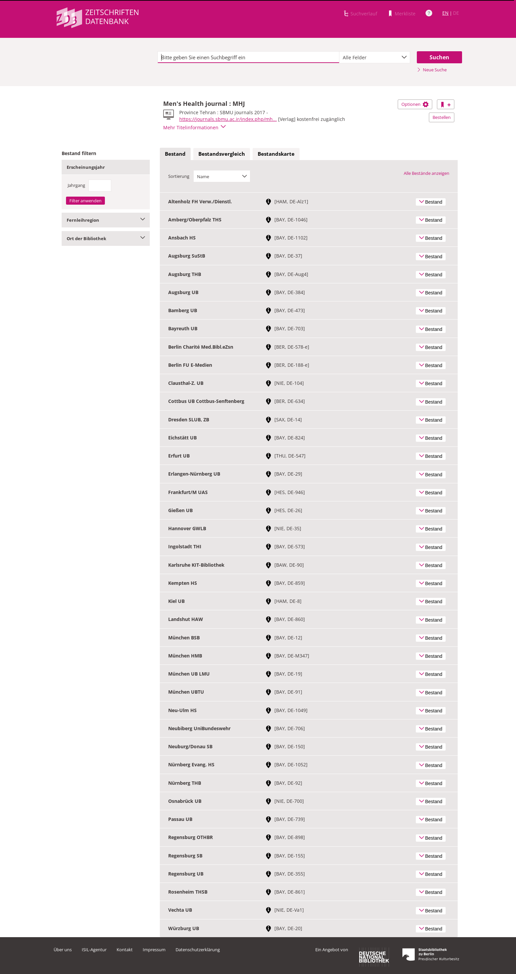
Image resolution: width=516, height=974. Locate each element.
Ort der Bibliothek (106, 238)
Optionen (415, 104)
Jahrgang (76, 185)
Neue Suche (432, 70)
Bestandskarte (276, 153)
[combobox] (374, 57)
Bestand (175, 153)
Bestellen (442, 117)
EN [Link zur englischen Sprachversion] (445, 13)
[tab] (175, 154)
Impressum (154, 950)
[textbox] (248, 57)
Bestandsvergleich (221, 153)
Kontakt (125, 950)
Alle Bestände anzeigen (426, 173)
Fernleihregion (106, 220)
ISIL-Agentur (94, 950)
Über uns (63, 950)
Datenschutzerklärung (198, 950)
